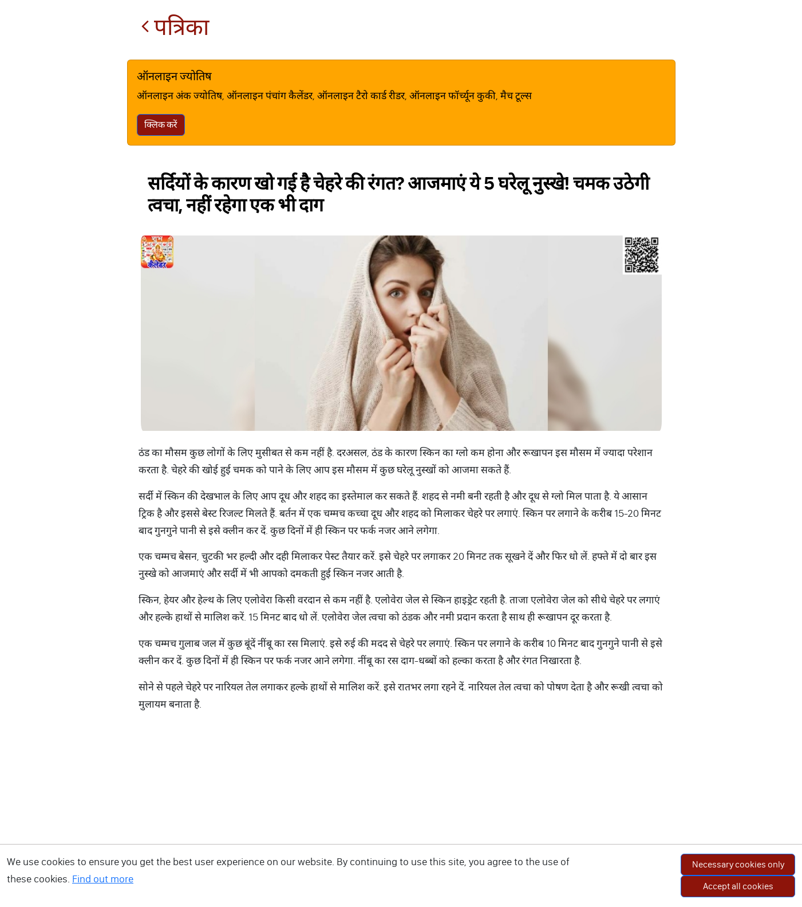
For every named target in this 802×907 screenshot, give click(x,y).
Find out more (102, 879)
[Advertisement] (401, 821)
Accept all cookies (738, 886)
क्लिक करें (160, 124)
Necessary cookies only (738, 864)
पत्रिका (175, 27)
